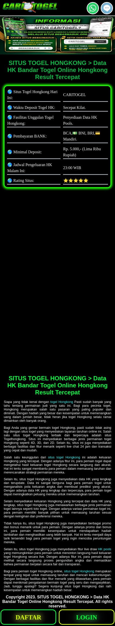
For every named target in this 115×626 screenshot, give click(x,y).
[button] (106, 8)
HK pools (104, 549)
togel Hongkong (61, 402)
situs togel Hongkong (64, 457)
